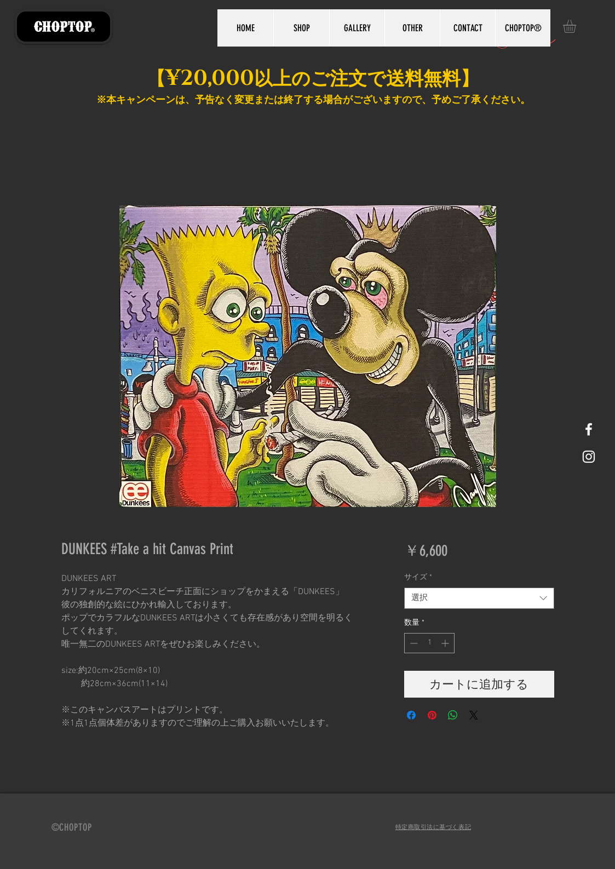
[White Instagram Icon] (588, 456)
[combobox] (479, 598)
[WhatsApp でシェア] (452, 715)
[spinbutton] (429, 643)
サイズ (418, 577)
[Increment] (446, 643)
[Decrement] (412, 643)
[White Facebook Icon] (588, 429)
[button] (577, 26)
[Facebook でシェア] (411, 715)
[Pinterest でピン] (432, 715)
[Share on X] (473, 715)
